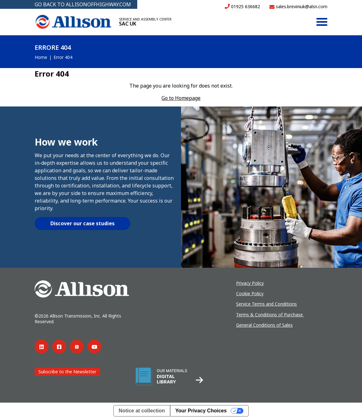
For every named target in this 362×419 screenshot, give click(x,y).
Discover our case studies (82, 223)
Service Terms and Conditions (266, 304)
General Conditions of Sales (264, 325)
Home (41, 57)
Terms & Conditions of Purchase (270, 315)
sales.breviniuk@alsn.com (298, 6)
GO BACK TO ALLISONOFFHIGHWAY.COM (83, 4)
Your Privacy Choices (201, 410)
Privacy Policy (250, 283)
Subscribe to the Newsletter (67, 372)
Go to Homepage (181, 98)
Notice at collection (142, 410)
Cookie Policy (249, 293)
